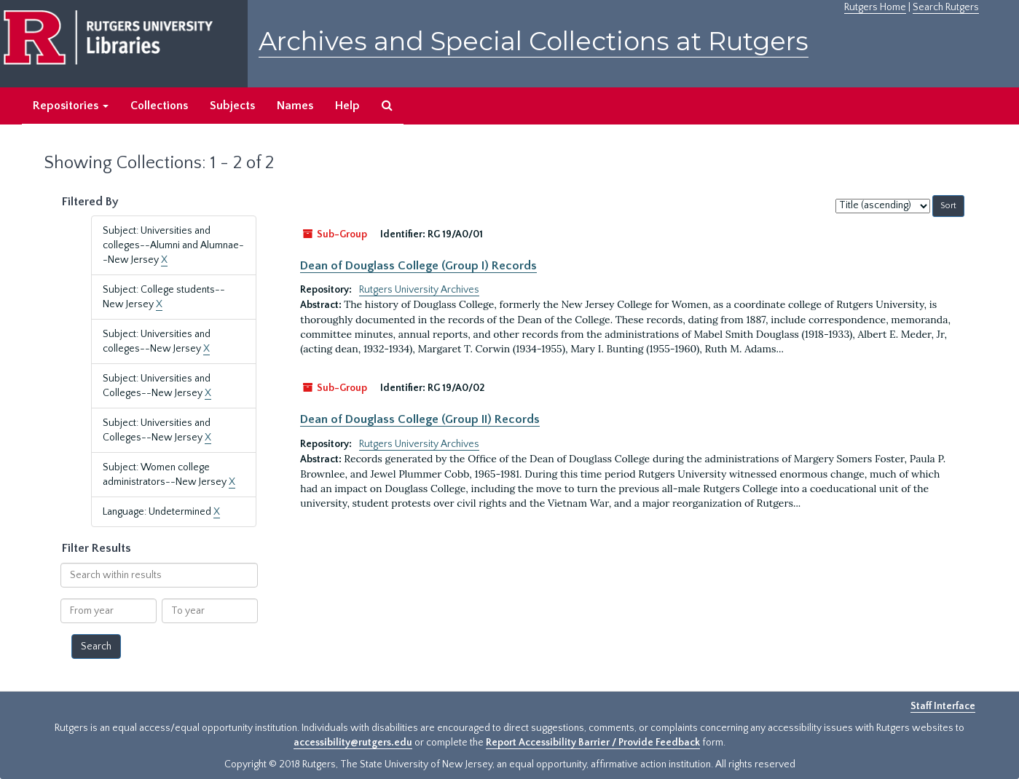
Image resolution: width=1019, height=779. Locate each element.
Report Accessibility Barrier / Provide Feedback (593, 742)
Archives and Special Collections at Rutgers (533, 41)
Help (347, 105)
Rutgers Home (875, 7)
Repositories (71, 105)
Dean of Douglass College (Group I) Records (418, 265)
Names (295, 105)
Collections (159, 105)
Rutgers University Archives (419, 290)
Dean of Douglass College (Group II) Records (420, 419)
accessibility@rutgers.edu (353, 742)
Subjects (232, 105)
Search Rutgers (946, 7)
